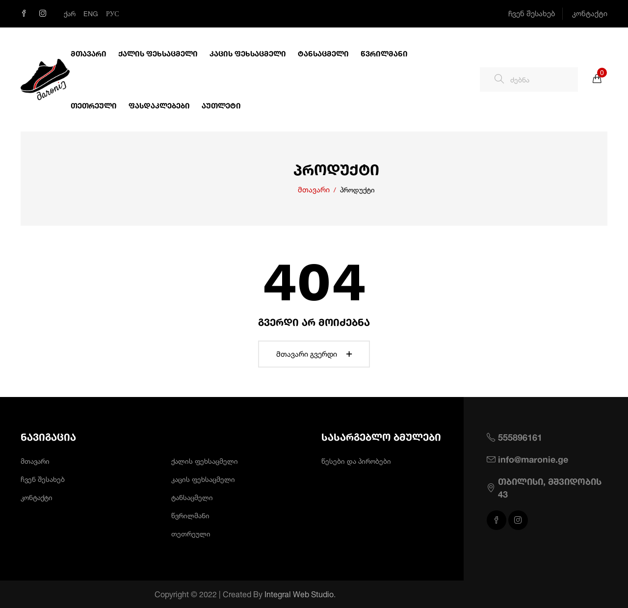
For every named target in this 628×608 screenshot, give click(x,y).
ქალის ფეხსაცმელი (158, 53)
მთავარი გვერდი (314, 354)
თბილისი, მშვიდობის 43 (550, 487)
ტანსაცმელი (323, 53)
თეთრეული (94, 105)
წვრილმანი (384, 53)
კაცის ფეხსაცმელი (247, 53)
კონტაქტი (589, 13)
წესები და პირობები (356, 461)
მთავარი (88, 53)
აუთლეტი (221, 105)
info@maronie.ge (533, 459)
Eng (90, 13)
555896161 (520, 437)
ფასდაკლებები (159, 105)
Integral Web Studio (312, 594)
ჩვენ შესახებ (531, 13)
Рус (112, 13)
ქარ (70, 13)
